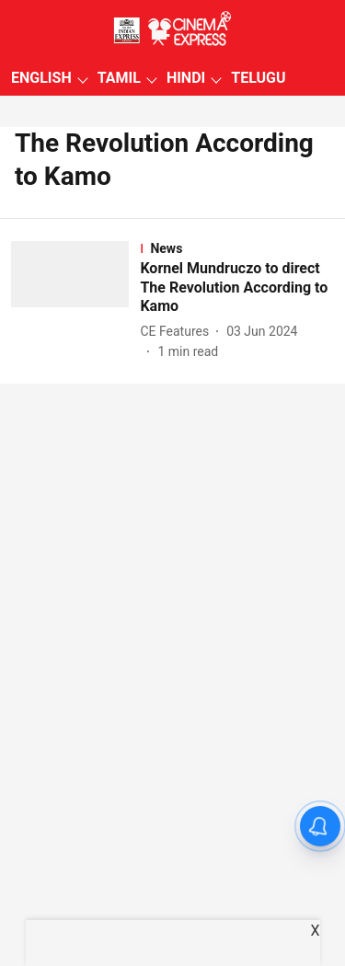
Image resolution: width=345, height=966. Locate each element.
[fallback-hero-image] (75, 301)
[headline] (237, 287)
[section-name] (237, 248)
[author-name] (178, 331)
